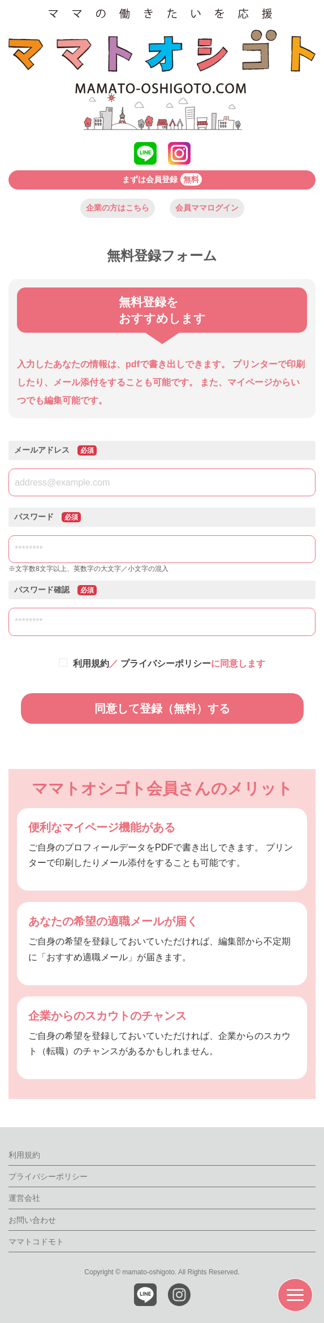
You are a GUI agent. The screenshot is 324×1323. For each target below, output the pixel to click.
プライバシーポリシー (165, 663)
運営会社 (24, 1197)
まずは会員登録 (162, 179)
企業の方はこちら (117, 207)
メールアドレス (55, 450)
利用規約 (91, 663)
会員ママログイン (207, 207)
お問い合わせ (32, 1220)
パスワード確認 (55, 590)
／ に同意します (167, 663)
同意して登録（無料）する (162, 708)
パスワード (47, 517)
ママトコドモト (36, 1241)
